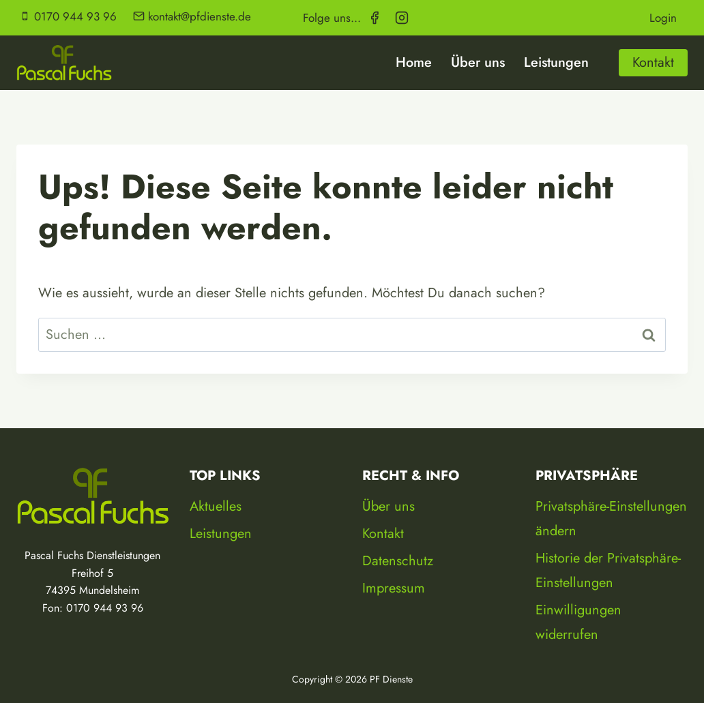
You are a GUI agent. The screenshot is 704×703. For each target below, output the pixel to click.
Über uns (478, 62)
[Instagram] (401, 17)
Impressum (393, 588)
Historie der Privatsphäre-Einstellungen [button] (608, 570)
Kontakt (653, 62)
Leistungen (556, 62)
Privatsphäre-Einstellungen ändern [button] (611, 518)
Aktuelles (215, 506)
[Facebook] (374, 17)
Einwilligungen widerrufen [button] (578, 622)
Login (663, 17)
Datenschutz (397, 561)
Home (414, 62)
